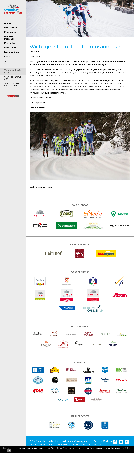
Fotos (7, 56)
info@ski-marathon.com (64, 444)
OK (9, 450)
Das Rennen (10, 28)
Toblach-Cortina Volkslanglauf (12, 85)
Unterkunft (10, 47)
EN (5, 62)
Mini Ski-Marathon (9, 37)
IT (5, 64)
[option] (80, 18)
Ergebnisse (10, 43)
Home (7, 23)
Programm (10, 32)
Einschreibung (11, 52)
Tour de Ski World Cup (12, 78)
